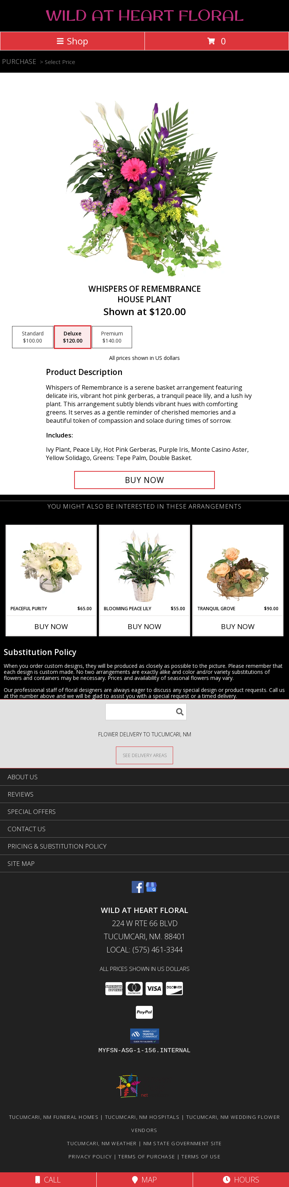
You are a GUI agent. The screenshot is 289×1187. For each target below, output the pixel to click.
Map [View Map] (144, 1180)
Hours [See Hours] (241, 1180)
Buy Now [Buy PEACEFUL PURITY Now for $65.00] (51, 626)
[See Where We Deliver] (144, 755)
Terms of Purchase (146, 1156)
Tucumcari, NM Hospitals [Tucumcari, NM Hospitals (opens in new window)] (142, 1117)
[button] (144, 1036)
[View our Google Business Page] (151, 890)
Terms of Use (201, 1156)
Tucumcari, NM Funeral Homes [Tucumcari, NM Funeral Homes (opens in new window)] (54, 1117)
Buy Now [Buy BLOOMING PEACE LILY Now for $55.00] (144, 626)
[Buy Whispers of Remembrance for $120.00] (144, 480)
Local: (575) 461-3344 (144, 950)
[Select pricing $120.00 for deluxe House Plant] (72, 337)
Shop (72, 41)
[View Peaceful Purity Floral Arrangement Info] (51, 565)
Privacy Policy (90, 1156)
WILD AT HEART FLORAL (144, 15)
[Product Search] (146, 711)
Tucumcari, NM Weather (102, 1143)
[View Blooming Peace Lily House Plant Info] (144, 565)
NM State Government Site (182, 1143)
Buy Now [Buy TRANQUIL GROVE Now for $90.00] (238, 626)
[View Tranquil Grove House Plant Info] (238, 565)
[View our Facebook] (138, 890)
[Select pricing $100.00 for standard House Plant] (32, 337)
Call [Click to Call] (48, 1180)
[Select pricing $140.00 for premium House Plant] (112, 337)
